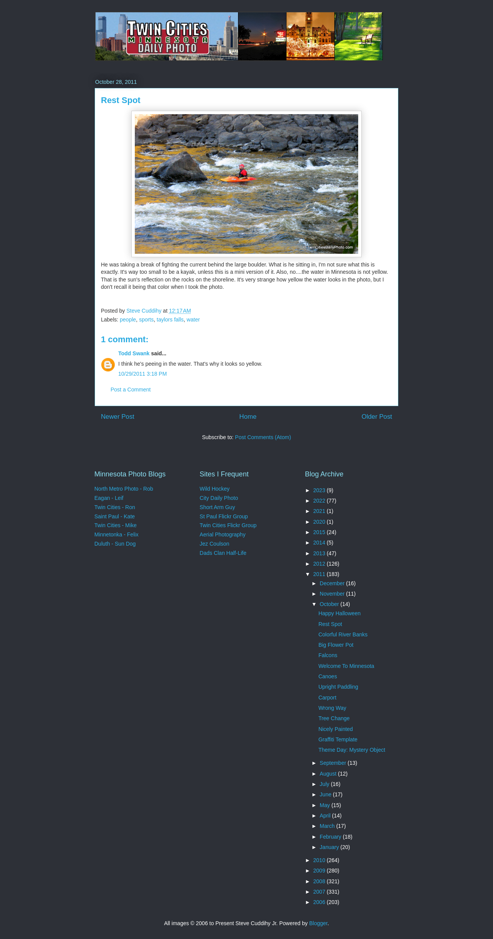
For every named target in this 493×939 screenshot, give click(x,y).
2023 (320, 490)
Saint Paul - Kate (114, 516)
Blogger (318, 923)
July (325, 784)
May (325, 805)
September (333, 763)
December (333, 583)
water (193, 319)
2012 (320, 564)
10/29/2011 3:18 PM (142, 374)
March (328, 826)
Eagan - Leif (109, 498)
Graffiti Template (338, 739)
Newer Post (117, 416)
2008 (320, 881)
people (128, 319)
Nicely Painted (336, 729)
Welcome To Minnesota (346, 666)
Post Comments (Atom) (263, 437)
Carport (328, 697)
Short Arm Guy (217, 507)
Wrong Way (332, 708)
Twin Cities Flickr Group (228, 525)
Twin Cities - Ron (114, 507)
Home (248, 416)
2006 (320, 902)
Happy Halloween (340, 613)
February (331, 837)
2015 (320, 532)
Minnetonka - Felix (116, 534)
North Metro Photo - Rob (123, 489)
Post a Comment (131, 389)
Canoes (328, 676)
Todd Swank (133, 353)
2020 (320, 522)
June (326, 794)
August (329, 774)
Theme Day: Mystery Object (352, 750)
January (330, 847)
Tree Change (334, 718)
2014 (320, 542)
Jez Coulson (214, 544)
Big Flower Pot (336, 645)
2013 (320, 553)
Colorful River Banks (343, 634)
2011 (320, 574)
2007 (320, 892)
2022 (320, 501)
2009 (320, 870)
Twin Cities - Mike (115, 525)
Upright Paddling (339, 687)
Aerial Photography (222, 534)
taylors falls (170, 319)
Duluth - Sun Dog (115, 544)
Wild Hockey (215, 489)
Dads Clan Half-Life (223, 553)
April (326, 815)
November (333, 594)
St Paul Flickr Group (224, 516)
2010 (320, 860)
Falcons (328, 655)
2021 (320, 511)
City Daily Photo (219, 498)
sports (146, 319)
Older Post (377, 416)
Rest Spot (330, 624)
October (330, 604)
